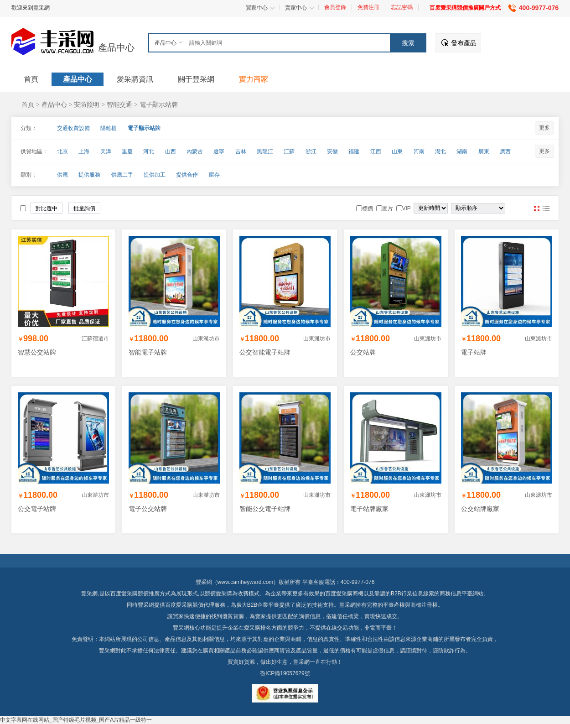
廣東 (483, 151)
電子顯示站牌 (159, 104)
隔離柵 (108, 128)
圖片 (536, 208)
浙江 (311, 151)
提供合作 (187, 175)
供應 (62, 175)
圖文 (545, 208)
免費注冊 (368, 7)
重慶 (127, 151)
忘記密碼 (402, 7)
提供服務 (89, 175)
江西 (375, 151)
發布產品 (464, 43)
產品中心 (116, 47)
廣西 (505, 151)
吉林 (240, 151)
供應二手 (122, 175)
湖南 (461, 151)
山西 (170, 151)
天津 (105, 151)
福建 (353, 151)
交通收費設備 (73, 128)
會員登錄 (335, 7)
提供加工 (155, 175)
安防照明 (86, 104)
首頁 (27, 104)
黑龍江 (265, 151)
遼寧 (218, 151)
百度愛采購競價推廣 (135, 593)
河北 (148, 151)
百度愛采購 (178, 605)
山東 (397, 151)
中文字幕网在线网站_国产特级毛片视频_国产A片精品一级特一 (76, 720)
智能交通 (119, 104)
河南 (419, 151)
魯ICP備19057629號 (285, 673)
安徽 (332, 151)
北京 (62, 151)
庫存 (214, 175)
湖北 (440, 151)
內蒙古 (195, 151)
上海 (83, 151)
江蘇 (289, 151)
